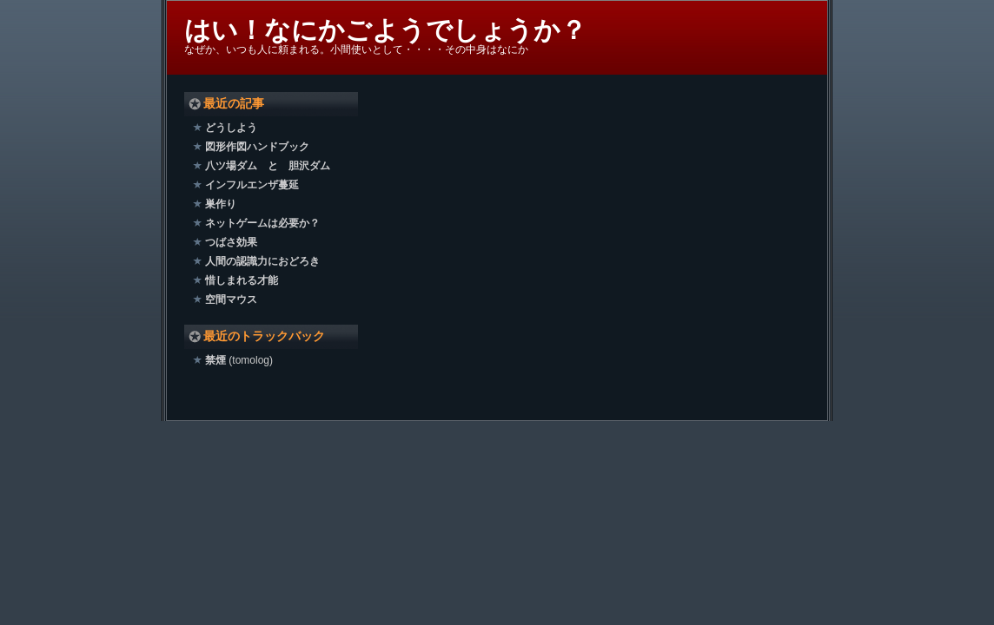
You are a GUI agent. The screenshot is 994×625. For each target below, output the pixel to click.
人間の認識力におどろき (262, 261)
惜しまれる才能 (241, 280)
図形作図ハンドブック (257, 147)
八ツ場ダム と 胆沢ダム (267, 166)
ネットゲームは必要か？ (262, 223)
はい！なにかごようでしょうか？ (385, 30)
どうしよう (231, 128)
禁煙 (215, 360)
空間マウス (231, 299)
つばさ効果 (231, 242)
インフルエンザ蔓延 (252, 185)
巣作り (220, 204)
